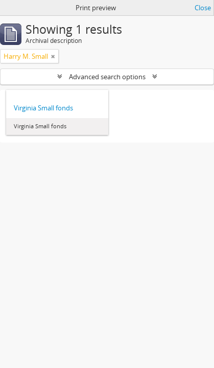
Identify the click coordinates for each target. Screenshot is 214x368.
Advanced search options (107, 76)
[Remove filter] (53, 56)
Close (203, 7)
